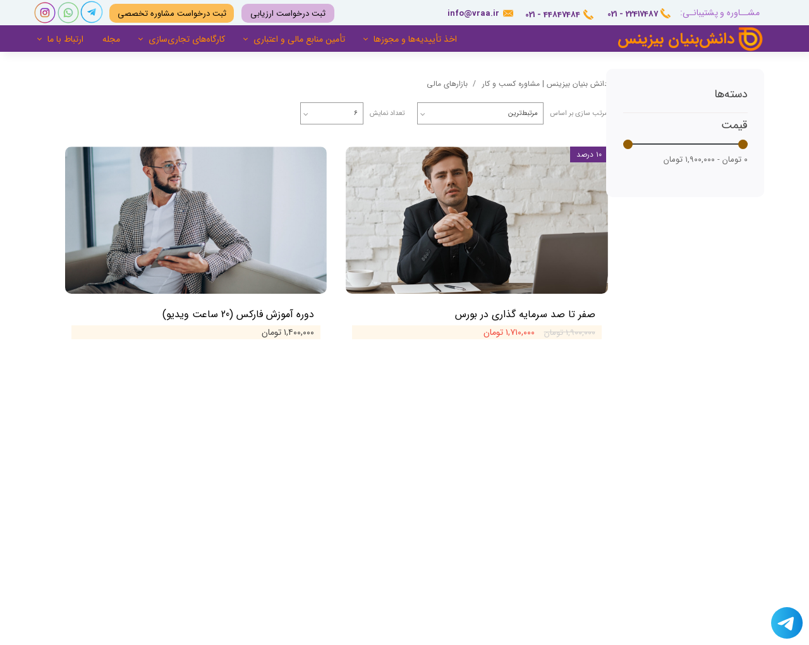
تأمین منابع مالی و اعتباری (299, 39)
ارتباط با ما (65, 39)
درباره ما (542, 451)
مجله (111, 39)
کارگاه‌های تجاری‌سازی (187, 39)
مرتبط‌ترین (523, 113)
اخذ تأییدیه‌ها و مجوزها (415, 39)
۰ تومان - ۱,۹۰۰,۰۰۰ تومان (706, 159)
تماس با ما (538, 471)
